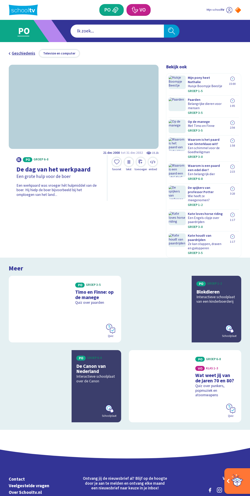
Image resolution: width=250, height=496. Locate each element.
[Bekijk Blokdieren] (185, 248)
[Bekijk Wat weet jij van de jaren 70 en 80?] (185, 322)
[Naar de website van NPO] (238, 10)
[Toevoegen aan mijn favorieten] (116, 164)
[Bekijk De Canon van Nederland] (65, 322)
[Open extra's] (237, 481)
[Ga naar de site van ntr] (234, 459)
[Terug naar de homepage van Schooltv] (23, 10)
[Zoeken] (171, 31)
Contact (17, 412)
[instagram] (219, 423)
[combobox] (117, 31)
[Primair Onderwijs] (115, 10)
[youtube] (238, 423)
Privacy (16, 432)
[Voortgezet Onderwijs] (134, 10)
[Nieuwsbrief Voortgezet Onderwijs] (153, 437)
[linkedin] (229, 423)
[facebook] (210, 423)
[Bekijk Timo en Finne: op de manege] (65, 248)
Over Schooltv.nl (25, 426)
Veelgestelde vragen (29, 419)
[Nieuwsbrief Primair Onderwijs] (96, 437)
